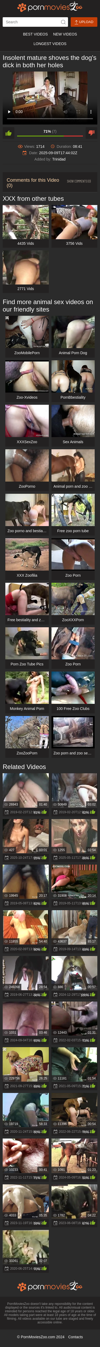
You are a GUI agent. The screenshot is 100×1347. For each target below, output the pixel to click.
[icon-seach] (63, 22)
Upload (84, 22)
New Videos (65, 34)
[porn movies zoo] (50, 6)
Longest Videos (50, 44)
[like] (8, 133)
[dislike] (91, 133)
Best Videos (35, 34)
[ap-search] (35, 22)
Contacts (75, 1337)
